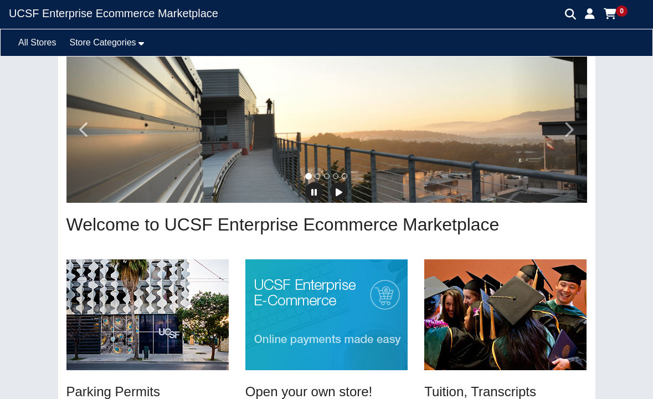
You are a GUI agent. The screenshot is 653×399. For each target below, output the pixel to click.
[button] (589, 13)
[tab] (308, 176)
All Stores (37, 42)
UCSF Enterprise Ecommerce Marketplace (113, 13)
